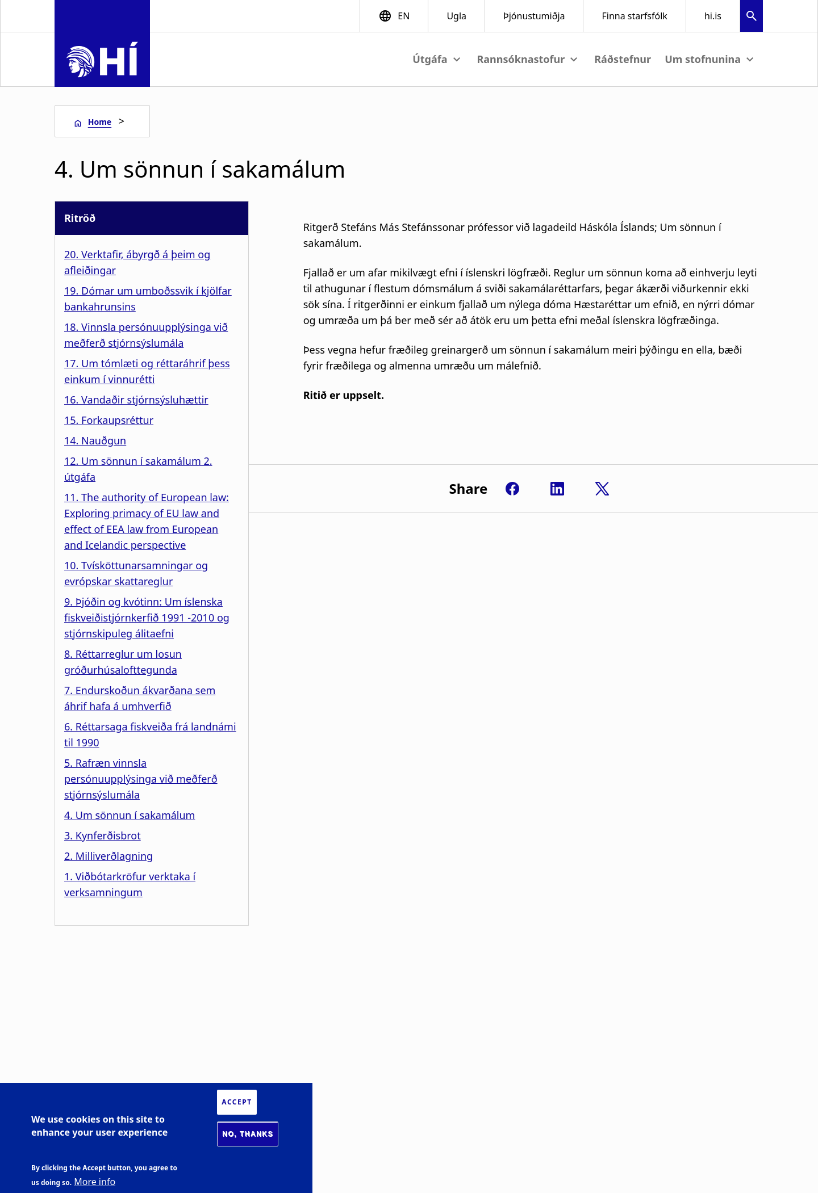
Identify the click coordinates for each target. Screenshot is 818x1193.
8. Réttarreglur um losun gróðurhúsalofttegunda (123, 662)
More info (94, 1181)
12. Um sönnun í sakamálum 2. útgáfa (138, 469)
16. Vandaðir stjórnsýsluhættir (136, 399)
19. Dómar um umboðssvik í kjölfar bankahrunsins (148, 298)
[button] (751, 17)
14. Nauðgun (95, 440)
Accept (237, 1102)
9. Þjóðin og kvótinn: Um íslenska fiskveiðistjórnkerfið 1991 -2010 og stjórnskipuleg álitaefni (146, 617)
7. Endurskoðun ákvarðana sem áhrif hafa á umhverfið (139, 698)
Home (99, 121)
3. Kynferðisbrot (102, 835)
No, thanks (247, 1134)
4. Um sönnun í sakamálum (129, 815)
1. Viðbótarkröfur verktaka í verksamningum (129, 884)
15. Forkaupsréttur (108, 420)
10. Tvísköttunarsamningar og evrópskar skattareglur (136, 573)
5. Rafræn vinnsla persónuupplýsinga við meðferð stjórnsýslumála (141, 778)
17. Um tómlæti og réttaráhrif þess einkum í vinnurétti (147, 371)
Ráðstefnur (622, 59)
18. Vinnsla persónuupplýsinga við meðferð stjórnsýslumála (146, 335)
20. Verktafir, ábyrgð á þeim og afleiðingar (137, 262)
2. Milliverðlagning (108, 856)
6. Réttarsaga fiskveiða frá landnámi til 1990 (150, 734)
